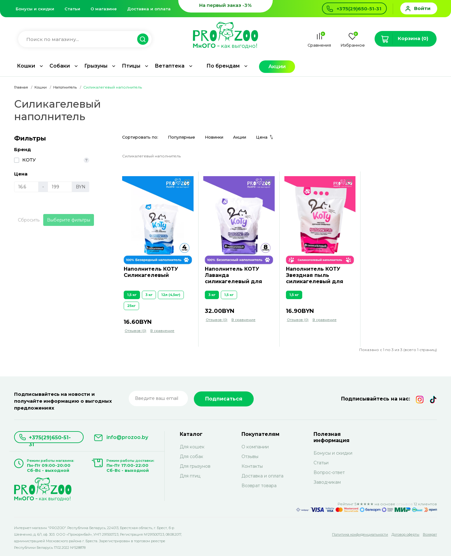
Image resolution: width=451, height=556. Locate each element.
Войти (422, 8)
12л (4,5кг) (170, 295)
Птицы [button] (131, 66)
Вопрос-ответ (329, 472)
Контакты (252, 466)
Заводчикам (327, 482)
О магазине (104, 8)
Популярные (181, 137)
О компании (255, 447)
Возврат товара (259, 485)
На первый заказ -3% (225, 5)
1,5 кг (132, 295)
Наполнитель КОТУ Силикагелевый (151, 272)
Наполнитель (65, 87)
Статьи (72, 8)
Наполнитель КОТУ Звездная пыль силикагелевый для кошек (314, 275)
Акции (277, 66)
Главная (21, 87)
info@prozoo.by (127, 437)
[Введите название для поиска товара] (81, 39)
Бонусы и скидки (35, 8)
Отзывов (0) (135, 331)
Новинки (214, 137)
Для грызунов (195, 466)
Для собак (191, 456)
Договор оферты (405, 534)
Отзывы (249, 456)
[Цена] (26, 186)
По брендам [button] (223, 66)
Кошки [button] (26, 66)
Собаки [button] (59, 66)
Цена (261, 137)
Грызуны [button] (95, 66)
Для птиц (190, 476)
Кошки (40, 87)
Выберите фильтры (68, 220)
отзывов (404, 504)
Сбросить (28, 220)
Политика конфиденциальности (360, 534)
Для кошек (192, 447)
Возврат (430, 534)
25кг (131, 306)
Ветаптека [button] (169, 66)
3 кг (149, 295)
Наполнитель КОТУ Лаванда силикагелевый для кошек (233, 275)
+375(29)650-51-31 (50, 439)
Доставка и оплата (149, 8)
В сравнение (162, 331)
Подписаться (223, 399)
